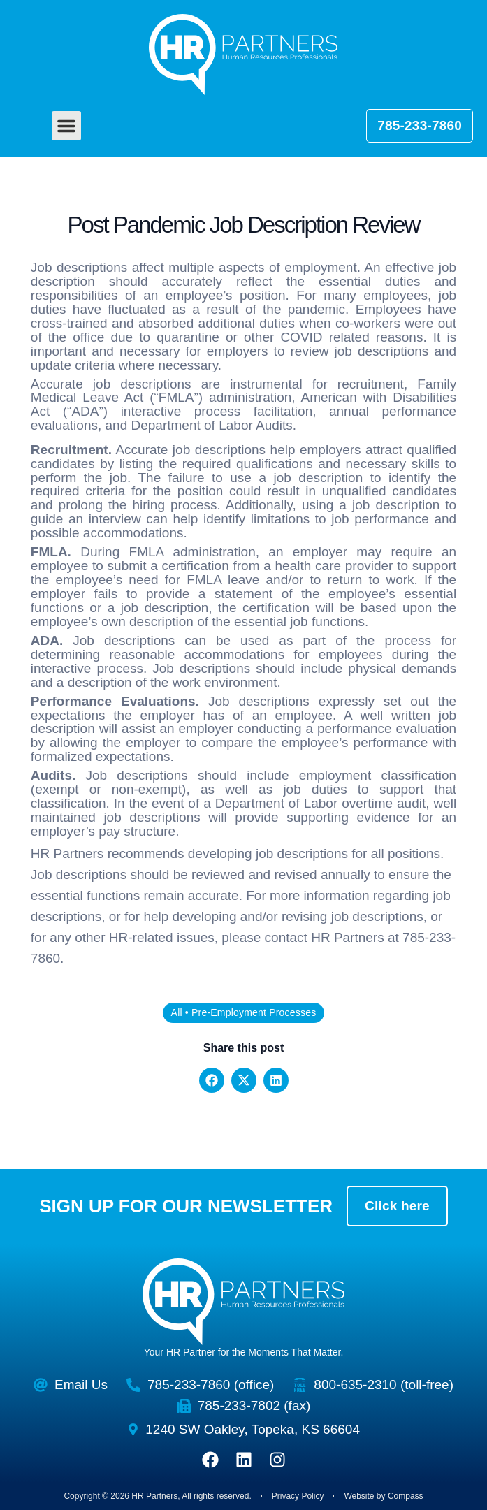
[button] (66, 125)
